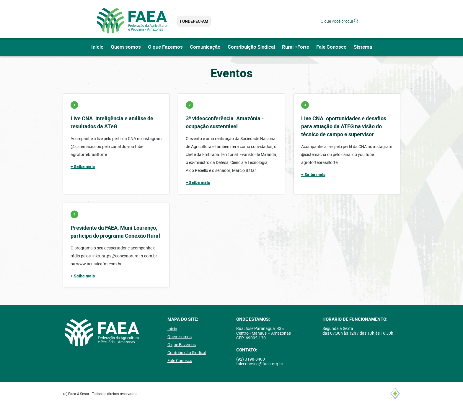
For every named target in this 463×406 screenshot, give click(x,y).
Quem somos (126, 47)
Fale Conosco (331, 47)
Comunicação (205, 47)
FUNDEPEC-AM (194, 21)
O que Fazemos (165, 47)
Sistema (363, 47)
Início (97, 47)
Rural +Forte (295, 47)
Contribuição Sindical (251, 47)
